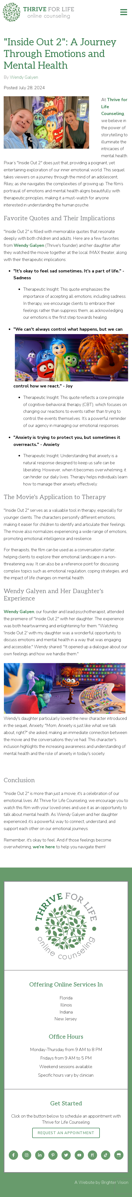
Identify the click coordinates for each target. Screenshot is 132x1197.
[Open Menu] (123, 12)
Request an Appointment (66, 1132)
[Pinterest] (53, 1155)
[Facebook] (13, 1155)
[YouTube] (79, 1155)
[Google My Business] (118, 1155)
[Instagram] (26, 1155)
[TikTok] (105, 1155)
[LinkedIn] (39, 1155)
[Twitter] (66, 1155)
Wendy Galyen (24, 77)
